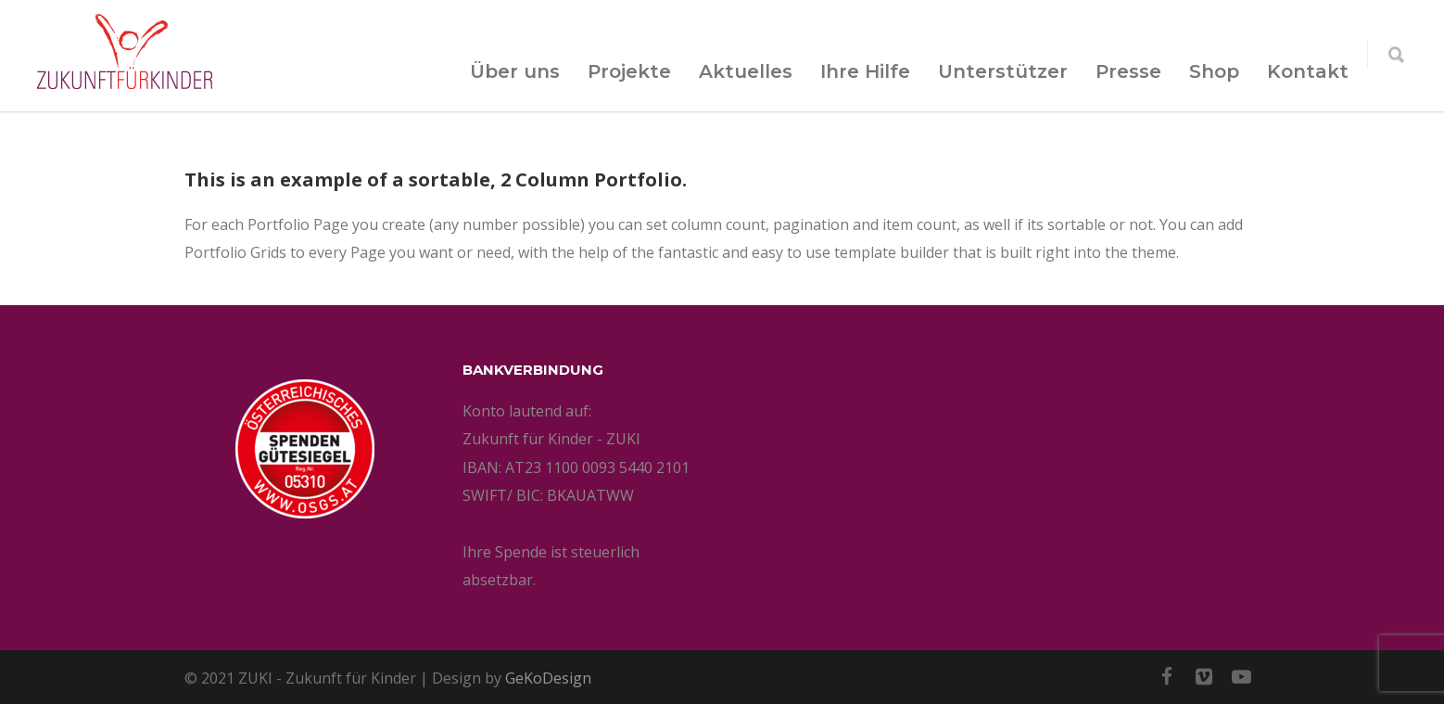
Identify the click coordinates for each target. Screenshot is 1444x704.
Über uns (515, 71)
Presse (1128, 71)
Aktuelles (745, 71)
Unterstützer (1003, 71)
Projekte (629, 71)
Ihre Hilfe (865, 71)
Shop (1214, 71)
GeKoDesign (548, 678)
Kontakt (1308, 71)
